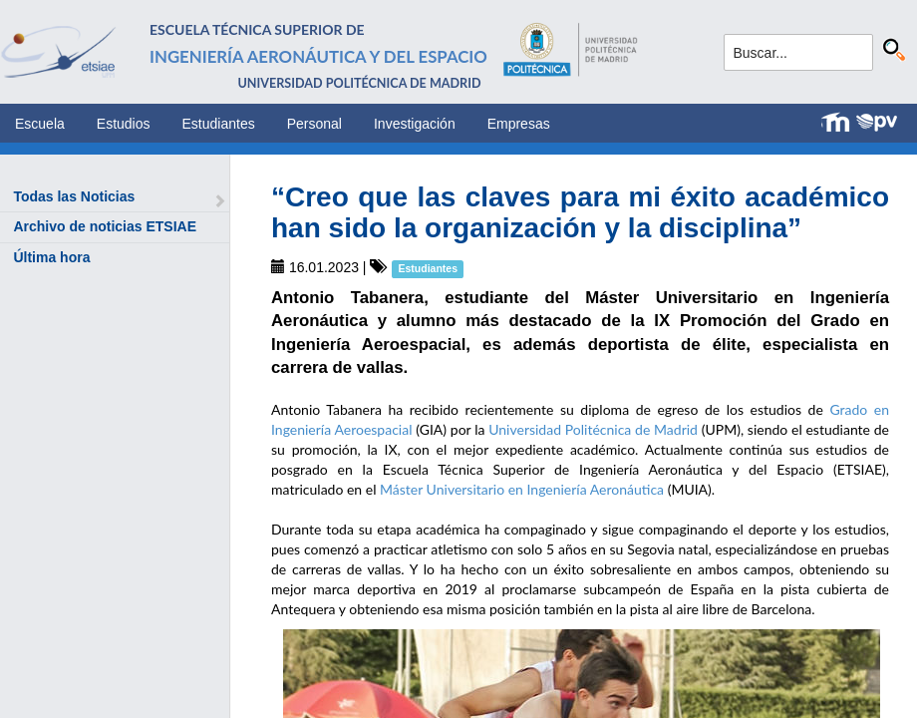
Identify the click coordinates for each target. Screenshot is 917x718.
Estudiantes (218, 124)
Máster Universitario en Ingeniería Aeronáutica (522, 489)
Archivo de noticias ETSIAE (104, 226)
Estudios (124, 124)
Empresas (518, 124)
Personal (314, 124)
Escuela (40, 124)
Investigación (415, 124)
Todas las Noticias (74, 196)
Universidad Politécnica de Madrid (593, 429)
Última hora (51, 257)
